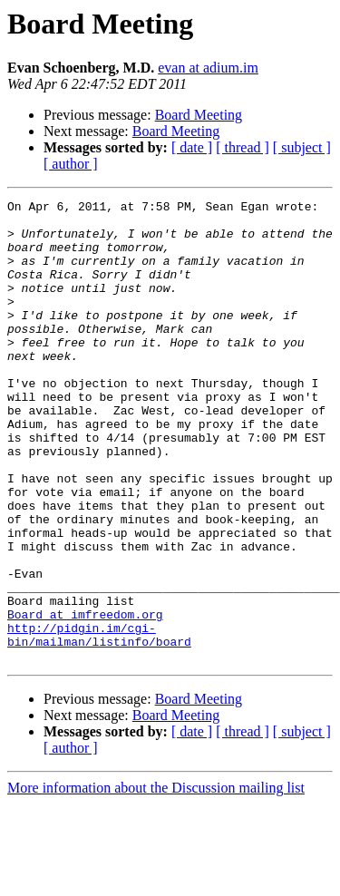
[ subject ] (302, 147)
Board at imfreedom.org (85, 698)
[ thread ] (242, 147)
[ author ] (71, 163)
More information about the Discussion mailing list (156, 880)
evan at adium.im (208, 67)
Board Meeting (198, 114)
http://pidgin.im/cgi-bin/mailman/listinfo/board (99, 722)
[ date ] (191, 147)
